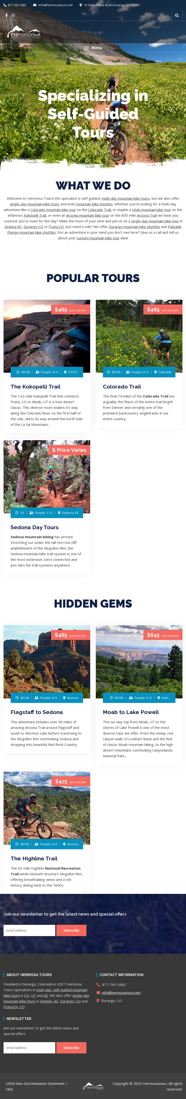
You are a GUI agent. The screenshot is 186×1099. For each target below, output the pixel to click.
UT (33, 995)
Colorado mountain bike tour (53, 209)
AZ (46, 995)
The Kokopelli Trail (36, 386)
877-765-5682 (15, 5)
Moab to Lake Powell (131, 712)
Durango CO (33, 226)
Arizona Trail (147, 215)
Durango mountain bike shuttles (134, 226)
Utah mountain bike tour (151, 209)
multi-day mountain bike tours (126, 198)
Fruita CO (56, 226)
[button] (93, 48)
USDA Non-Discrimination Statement (35, 1083)
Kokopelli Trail (35, 215)
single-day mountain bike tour (155, 221)
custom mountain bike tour (98, 238)
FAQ (9, 1089)
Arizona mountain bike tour (87, 215)
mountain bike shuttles (94, 204)
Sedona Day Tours (35, 527)
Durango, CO (70, 1001)
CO (26, 995)
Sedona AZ (13, 226)
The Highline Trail (34, 858)
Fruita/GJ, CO (14, 1006)
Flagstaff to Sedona (37, 712)
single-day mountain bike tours (35, 204)
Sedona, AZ (49, 1001)
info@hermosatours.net (53, 5)
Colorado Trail (99, 209)
